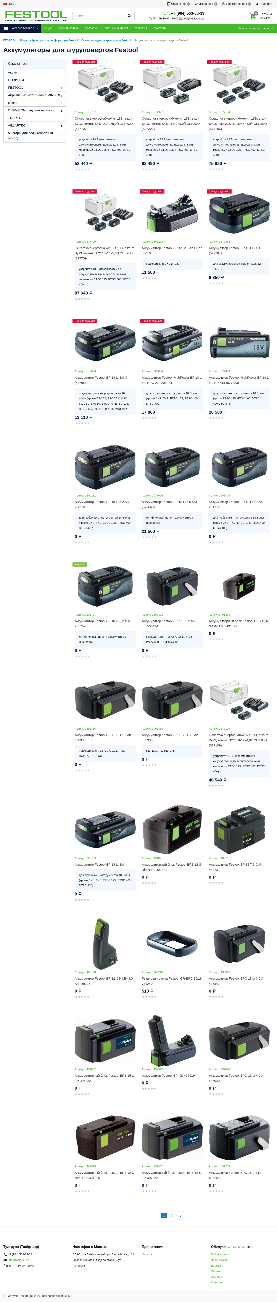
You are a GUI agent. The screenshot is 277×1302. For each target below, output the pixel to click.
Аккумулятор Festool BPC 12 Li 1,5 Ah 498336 (103, 737)
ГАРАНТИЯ (141, 28)
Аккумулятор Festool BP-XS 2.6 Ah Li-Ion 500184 (172, 250)
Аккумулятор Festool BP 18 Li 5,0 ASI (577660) (169, 504)
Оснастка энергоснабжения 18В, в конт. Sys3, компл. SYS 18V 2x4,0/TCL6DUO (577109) (238, 740)
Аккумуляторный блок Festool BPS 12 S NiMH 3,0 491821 (171, 867)
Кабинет (264, 3)
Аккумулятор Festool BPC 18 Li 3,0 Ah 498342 (237, 981)
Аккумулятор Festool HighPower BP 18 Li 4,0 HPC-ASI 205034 (172, 380)
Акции (12, 72)
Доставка (217, 1265)
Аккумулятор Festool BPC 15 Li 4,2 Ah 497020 (237, 1078)
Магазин (147, 1254)
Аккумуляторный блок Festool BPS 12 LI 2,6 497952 (172, 1175)
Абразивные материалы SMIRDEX (34, 95)
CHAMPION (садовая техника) (30, 110)
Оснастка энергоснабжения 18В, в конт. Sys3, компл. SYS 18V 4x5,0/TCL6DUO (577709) (104, 253)
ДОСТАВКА (91, 28)
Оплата (216, 1271)
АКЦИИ (48, 28)
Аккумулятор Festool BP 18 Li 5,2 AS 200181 (102, 504)
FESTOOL (15, 87)
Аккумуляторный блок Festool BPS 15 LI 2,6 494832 (105, 1078)
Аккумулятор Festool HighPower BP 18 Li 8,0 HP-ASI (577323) (239, 380)
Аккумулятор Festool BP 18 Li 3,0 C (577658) (101, 380)
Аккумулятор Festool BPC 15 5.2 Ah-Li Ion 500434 (170, 623)
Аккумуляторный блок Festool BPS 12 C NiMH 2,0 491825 (104, 1175)
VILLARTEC (17, 125)
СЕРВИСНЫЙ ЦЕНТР (116, 28)
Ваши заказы (219, 1260)
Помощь (216, 1276)
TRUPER (14, 118)
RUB (11, 3)
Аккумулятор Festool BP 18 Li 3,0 (99, 864)
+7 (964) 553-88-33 (188, 13)
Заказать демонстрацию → (256, 28)
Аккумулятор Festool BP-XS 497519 (168, 1075)
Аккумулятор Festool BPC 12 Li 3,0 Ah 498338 (170, 737)
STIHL (12, 102)
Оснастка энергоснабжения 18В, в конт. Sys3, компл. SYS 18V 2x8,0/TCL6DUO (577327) (171, 124)
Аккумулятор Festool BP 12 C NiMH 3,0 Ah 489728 (104, 981)
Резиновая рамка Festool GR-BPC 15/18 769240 (172, 981)
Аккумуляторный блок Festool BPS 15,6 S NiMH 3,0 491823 (238, 623)
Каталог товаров (21, 64)
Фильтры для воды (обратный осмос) (30, 135)
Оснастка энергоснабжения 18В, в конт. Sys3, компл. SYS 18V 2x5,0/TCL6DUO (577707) (104, 124)
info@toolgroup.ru (194, 18)
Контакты (217, 1282)
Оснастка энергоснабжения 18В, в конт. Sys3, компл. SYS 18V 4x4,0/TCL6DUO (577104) (238, 124)
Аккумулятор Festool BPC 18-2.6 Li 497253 (235, 1175)
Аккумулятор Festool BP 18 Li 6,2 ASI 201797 (102, 623)
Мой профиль (220, 1254)
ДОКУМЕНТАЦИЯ (68, 28)
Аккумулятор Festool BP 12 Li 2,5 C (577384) (235, 250)
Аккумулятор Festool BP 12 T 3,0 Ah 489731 (235, 867)
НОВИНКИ (16, 80)
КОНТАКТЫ (159, 28)
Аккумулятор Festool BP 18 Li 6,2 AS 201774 (236, 504)
